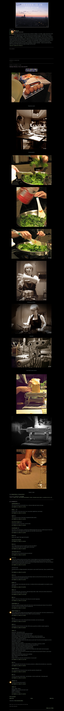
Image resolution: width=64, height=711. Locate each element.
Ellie (12, 674)
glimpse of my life (47, 497)
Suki (12, 662)
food (31, 497)
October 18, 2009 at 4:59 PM (19, 554)
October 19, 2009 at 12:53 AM (19, 600)
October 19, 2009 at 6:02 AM (19, 621)
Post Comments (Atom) (18, 700)
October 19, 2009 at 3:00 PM (19, 665)
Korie (13, 544)
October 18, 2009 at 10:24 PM (19, 594)
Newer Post (12, 698)
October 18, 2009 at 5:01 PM (19, 564)
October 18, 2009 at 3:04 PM (19, 525)
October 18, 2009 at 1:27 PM (19, 506)
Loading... (11, 61)
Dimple (13, 582)
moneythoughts (14, 528)
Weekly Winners (14, 494)
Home (32, 698)
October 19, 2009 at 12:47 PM (19, 659)
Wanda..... (13, 509)
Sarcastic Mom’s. (22, 494)
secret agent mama (15, 551)
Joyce (13, 575)
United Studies (14, 603)
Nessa (13, 535)
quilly (13, 624)
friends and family (37, 497)
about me (15, 497)
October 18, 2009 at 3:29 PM (19, 541)
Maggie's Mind (14, 668)
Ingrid (13, 515)
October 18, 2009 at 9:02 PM (19, 587)
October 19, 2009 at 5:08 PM (19, 671)
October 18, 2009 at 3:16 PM (19, 532)
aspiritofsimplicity (15, 503)
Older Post (52, 698)
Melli (12, 597)
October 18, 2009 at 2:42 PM (19, 519)
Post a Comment (13, 696)
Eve (12, 618)
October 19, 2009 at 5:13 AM (19, 615)
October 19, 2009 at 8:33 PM (19, 677)
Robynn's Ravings (15, 610)
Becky (13, 557)
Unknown (13, 680)
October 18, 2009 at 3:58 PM (19, 548)
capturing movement (24, 497)
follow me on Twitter (50, 708)
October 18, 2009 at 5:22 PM (19, 572)
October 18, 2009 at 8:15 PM (19, 579)
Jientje (17, 30)
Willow (13, 589)
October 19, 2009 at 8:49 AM (19, 627)
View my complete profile (16, 45)
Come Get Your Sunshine (16, 539)
